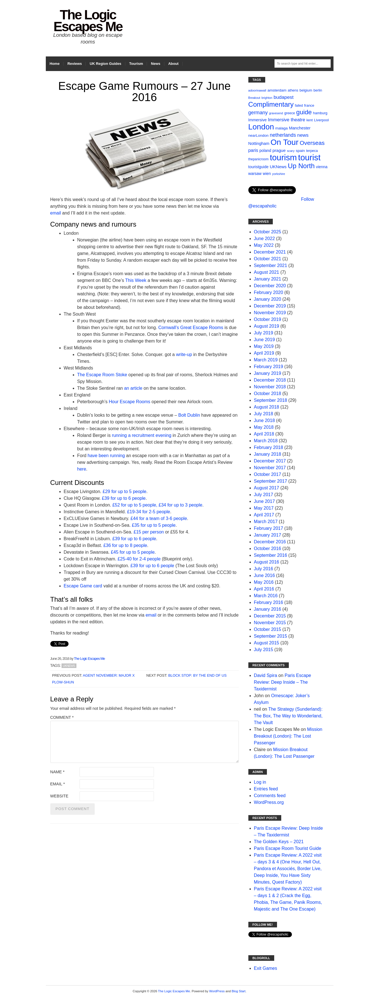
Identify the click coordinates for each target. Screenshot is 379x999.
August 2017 (266, 487)
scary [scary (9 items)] (290, 150)
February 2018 (268, 447)
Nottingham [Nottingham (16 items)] (258, 143)
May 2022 (264, 245)
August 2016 (266, 562)
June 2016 (264, 575)
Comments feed (270, 795)
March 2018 (266, 440)
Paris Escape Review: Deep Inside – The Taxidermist (282, 682)
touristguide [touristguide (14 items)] (258, 167)
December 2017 (270, 461)
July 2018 (263, 413)
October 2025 (267, 231)
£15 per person (149, 532)
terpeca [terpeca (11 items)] (312, 151)
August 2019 (266, 326)
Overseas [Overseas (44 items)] (312, 143)
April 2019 (264, 353)
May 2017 (264, 508)
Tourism (136, 63)
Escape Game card (83, 585)
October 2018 (267, 393)
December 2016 (270, 541)
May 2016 (264, 582)
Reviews (74, 63)
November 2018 (270, 386)
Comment (62, 717)
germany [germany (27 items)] (258, 112)
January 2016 (267, 609)
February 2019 (268, 366)
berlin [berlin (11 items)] (318, 90)
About (173, 63)
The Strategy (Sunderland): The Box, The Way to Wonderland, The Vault (288, 716)
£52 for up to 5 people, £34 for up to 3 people (157, 505)
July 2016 (263, 568)
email (55, 213)
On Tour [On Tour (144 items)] (284, 142)
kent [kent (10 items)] (310, 120)
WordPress (217, 991)
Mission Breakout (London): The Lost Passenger (288, 736)
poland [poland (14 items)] (265, 150)
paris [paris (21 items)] (253, 150)
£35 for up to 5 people (154, 525)
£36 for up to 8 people (125, 545)
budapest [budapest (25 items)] (284, 97)
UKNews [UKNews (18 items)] (278, 166)
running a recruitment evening (141, 435)
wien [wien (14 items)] (267, 173)
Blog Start (239, 991)
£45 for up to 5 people (133, 552)
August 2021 (266, 272)
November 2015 (270, 622)
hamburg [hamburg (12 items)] (320, 113)
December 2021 (270, 252)
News (155, 63)
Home (55, 63)
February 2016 (268, 602)
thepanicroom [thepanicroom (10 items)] (258, 159)
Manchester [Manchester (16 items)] (299, 128)
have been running (106, 455)
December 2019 (270, 306)
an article (133, 388)
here (81, 469)
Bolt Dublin (189, 415)
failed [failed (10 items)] (299, 106)
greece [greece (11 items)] (289, 113)
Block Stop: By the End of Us (197, 675)
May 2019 (264, 346)
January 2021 (267, 279)
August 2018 (266, 407)
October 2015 (267, 629)
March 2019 (266, 359)
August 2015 (266, 642)
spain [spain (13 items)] (300, 151)
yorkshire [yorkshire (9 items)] (278, 173)
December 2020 (270, 285)
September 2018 (270, 400)
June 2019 (264, 339)
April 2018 (264, 434)
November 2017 (270, 467)
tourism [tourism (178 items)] (283, 157)
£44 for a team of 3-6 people (159, 518)
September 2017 (270, 481)
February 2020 (268, 292)
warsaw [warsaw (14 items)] (255, 173)
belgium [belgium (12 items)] (305, 90)
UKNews (69, 665)
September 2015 (270, 636)
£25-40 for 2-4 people (139, 558)
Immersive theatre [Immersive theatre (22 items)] (286, 119)
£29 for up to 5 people (124, 491)
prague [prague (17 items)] (279, 150)
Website (59, 796)
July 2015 (263, 649)
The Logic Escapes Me (87, 20)
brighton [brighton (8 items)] (267, 97)
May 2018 (264, 427)
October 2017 (267, 474)
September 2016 (270, 555)
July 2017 (263, 494)
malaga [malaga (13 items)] (281, 128)
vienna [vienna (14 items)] (321, 167)
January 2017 (267, 535)
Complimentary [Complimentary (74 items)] (271, 104)
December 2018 (270, 380)
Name (57, 772)
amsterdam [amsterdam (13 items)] (277, 90)
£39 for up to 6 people (124, 498)
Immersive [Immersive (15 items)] (257, 120)
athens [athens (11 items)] (293, 90)
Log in (260, 782)
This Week (135, 280)
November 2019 (270, 312)
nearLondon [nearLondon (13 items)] (258, 135)
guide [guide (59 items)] (304, 112)
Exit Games (265, 968)
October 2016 (267, 548)
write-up (184, 354)
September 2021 (270, 265)
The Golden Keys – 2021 (279, 841)
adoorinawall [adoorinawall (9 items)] (257, 90)
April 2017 (264, 514)
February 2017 (268, 528)
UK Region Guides (105, 63)
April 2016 (264, 589)
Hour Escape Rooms (129, 401)
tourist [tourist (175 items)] (309, 157)
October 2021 (267, 258)
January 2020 (267, 299)
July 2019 (263, 332)
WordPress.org (269, 802)
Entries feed (266, 788)
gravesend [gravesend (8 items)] (276, 113)
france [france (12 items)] (309, 105)
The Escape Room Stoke (102, 374)
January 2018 (267, 454)
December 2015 (270, 615)
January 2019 (267, 373)
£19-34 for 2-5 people (148, 511)
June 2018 (264, 420)
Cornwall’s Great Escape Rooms (190, 327)
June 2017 (264, 501)
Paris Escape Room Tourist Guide (287, 848)
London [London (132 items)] (261, 126)
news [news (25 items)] (302, 135)
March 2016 (266, 595)
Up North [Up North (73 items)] (301, 166)
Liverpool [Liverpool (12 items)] (321, 120)
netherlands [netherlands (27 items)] (283, 135)
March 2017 (266, 521)
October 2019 (267, 319)
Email (57, 784)
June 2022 (264, 238)
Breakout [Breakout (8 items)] (254, 97)
